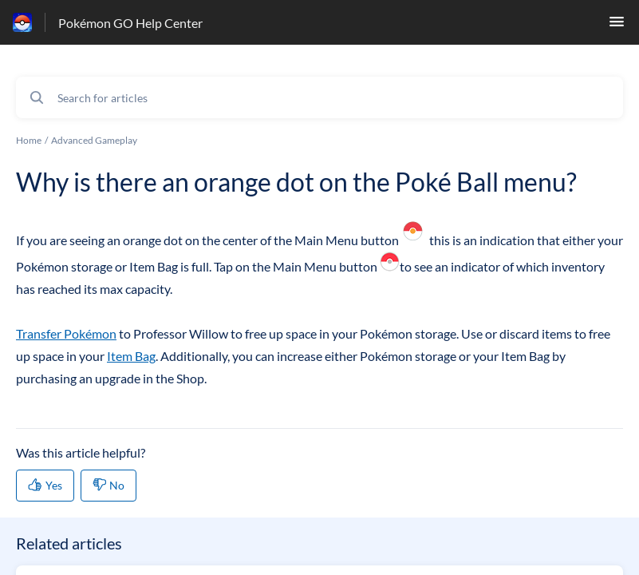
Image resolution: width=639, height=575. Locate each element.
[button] (616, 26)
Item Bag (131, 355)
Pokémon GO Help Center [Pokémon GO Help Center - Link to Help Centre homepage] (130, 22)
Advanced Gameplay (94, 140)
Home (28, 140)
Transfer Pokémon (66, 333)
